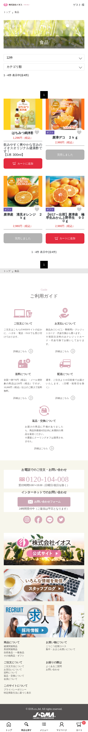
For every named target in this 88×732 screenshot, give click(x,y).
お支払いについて (13, 669)
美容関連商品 (10, 649)
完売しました (65, 154)
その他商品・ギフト (14, 655)
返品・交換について (14, 675)
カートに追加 (23, 163)
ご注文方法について (14, 666)
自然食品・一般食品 (14, 652)
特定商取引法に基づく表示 (17, 692)
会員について (10, 679)
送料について (10, 672)
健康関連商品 (10, 646)
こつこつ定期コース (56, 646)
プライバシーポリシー (15, 689)
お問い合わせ (52, 669)
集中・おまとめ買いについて (60, 649)
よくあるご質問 (54, 666)
